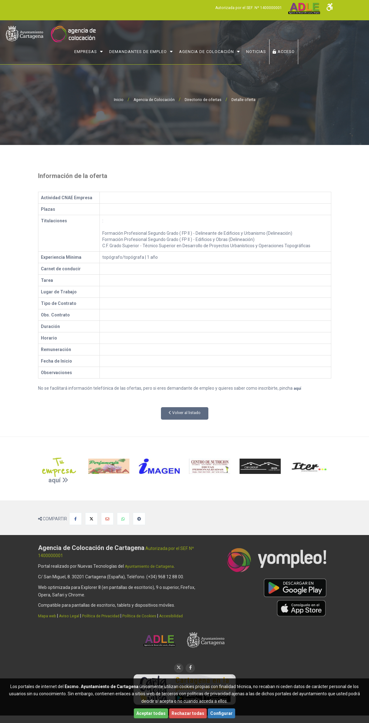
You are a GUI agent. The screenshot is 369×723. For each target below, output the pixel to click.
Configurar (221, 713)
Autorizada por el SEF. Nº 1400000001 (243, 7)
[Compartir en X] (91, 519)
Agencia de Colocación (239, 48)
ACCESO (317, 48)
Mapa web (48, 615)
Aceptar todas (151, 713)
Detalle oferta (247, 99)
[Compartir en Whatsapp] (123, 519)
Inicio (114, 99)
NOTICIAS (289, 48)
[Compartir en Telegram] (139, 519)
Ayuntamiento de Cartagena (153, 566)
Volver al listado (184, 413)
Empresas (118, 48)
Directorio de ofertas (203, 99)
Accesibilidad (184, 615)
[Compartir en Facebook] (75, 519)
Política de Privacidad (108, 615)
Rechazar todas (188, 713)
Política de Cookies (149, 615)
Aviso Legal (72, 615)
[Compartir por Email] (107, 519)
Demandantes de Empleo (171, 48)
